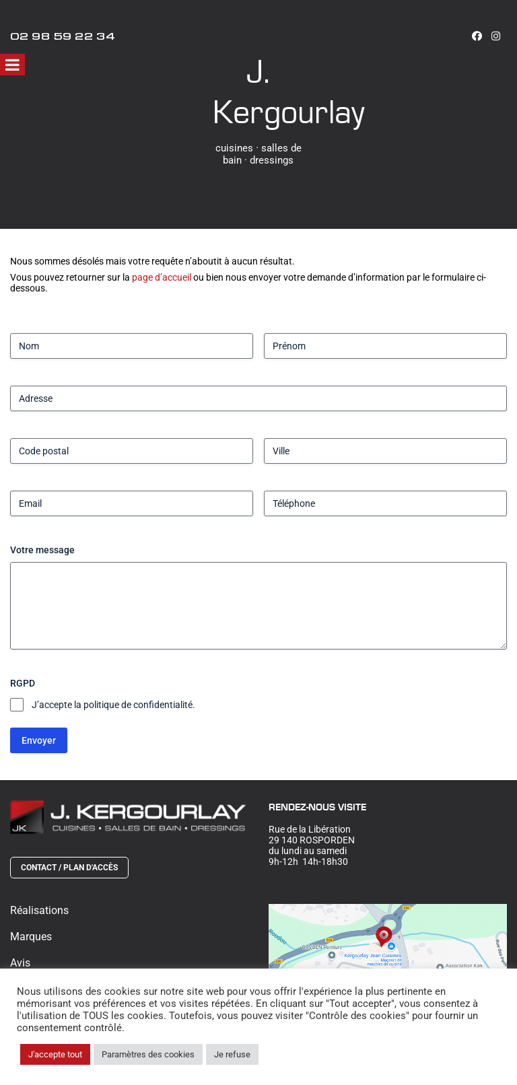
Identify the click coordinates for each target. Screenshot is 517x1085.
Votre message (42, 550)
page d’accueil (161, 277)
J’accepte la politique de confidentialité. (113, 704)
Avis (20, 962)
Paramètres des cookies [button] (148, 1054)
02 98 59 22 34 (62, 38)
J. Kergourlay (288, 90)
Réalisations (39, 910)
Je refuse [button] (232, 1054)
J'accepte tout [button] (55, 1054)
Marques (31, 936)
